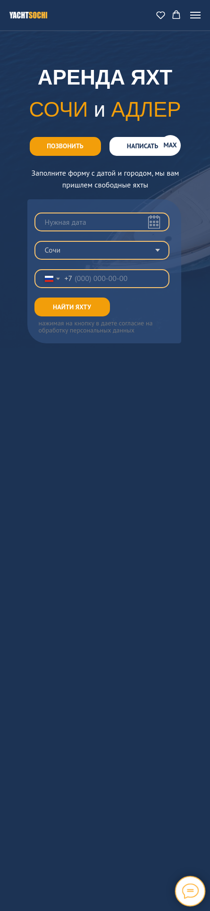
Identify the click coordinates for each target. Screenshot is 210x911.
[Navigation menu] (195, 15)
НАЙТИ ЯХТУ (72, 307)
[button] (160, 14)
